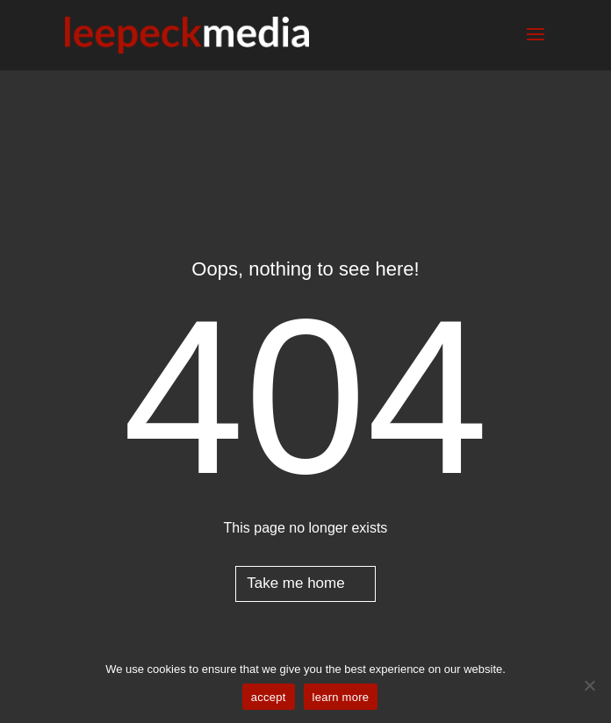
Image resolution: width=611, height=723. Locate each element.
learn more (341, 697)
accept (268, 697)
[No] (589, 685)
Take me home (296, 583)
